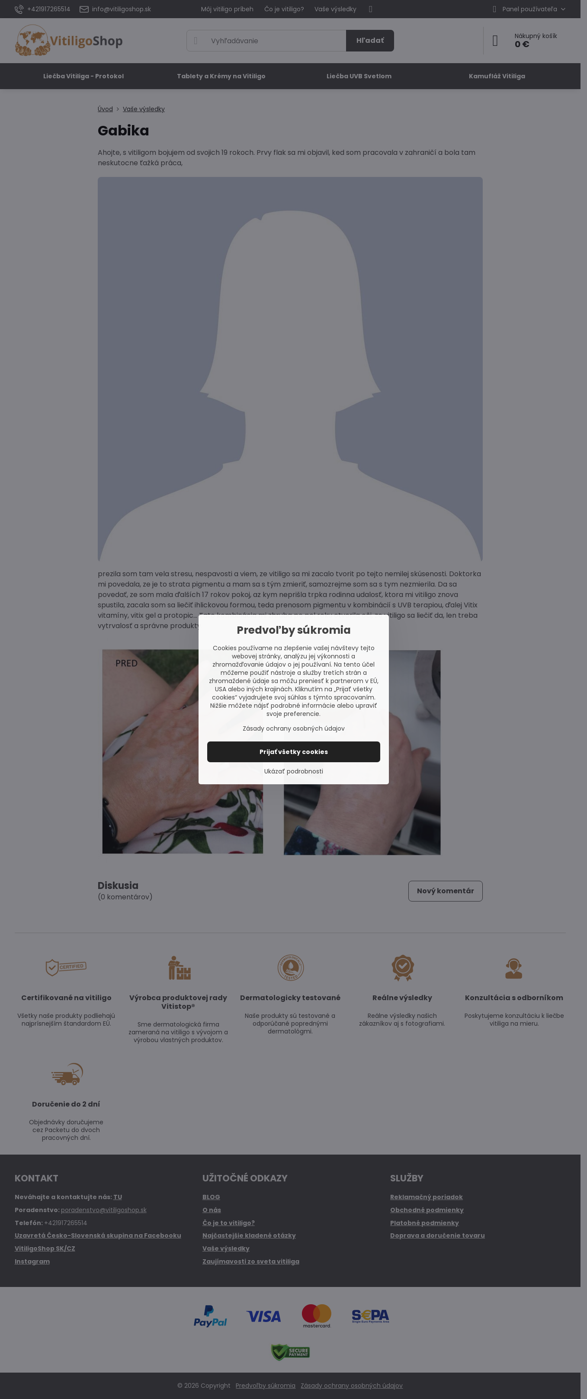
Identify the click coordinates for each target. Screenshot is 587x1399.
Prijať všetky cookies (294, 752)
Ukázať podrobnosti (293, 771)
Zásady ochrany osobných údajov (294, 728)
